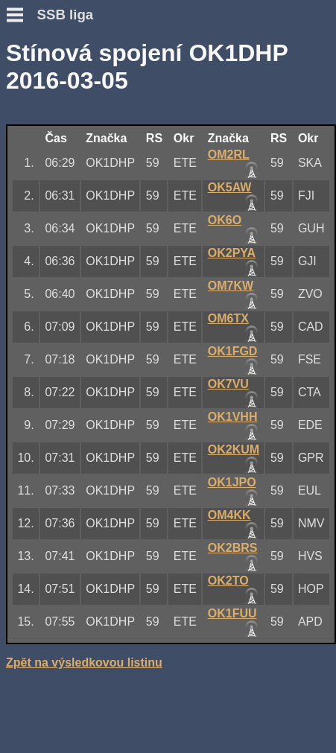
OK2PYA (232, 253)
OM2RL (229, 154)
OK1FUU (232, 613)
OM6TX (228, 318)
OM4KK (229, 515)
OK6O (224, 220)
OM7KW (230, 285)
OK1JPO (232, 482)
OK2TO (228, 580)
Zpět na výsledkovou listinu (84, 662)
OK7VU (228, 384)
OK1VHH (233, 416)
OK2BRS (233, 547)
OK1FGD (233, 351)
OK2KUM (233, 449)
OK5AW (230, 187)
